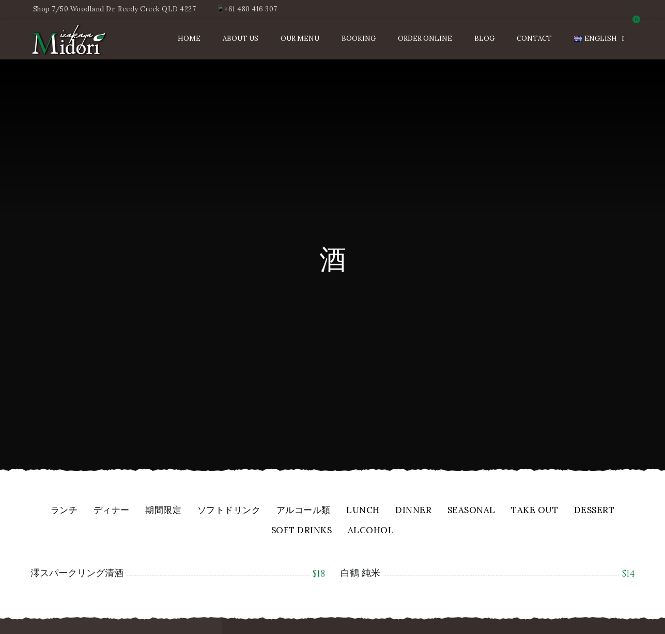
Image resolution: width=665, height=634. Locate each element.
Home (189, 38)
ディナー (112, 511)
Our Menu (300, 38)
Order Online (425, 38)
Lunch (363, 511)
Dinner (413, 511)
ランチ (64, 511)
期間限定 (163, 511)
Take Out (534, 511)
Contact (534, 38)
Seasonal (471, 511)
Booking (359, 38)
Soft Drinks (301, 531)
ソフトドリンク (229, 511)
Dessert (594, 511)
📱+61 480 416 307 (246, 9)
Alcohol (371, 531)
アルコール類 (303, 511)
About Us (240, 38)
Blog (484, 38)
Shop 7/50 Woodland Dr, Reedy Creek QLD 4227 (114, 9)
